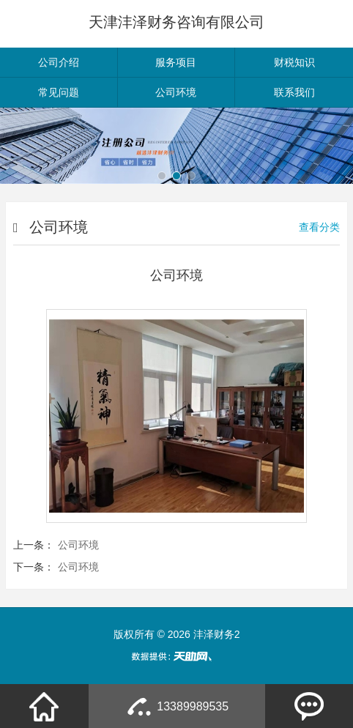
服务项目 (175, 62)
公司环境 (175, 92)
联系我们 (294, 92)
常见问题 (58, 92)
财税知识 (294, 62)
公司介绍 (58, 62)
